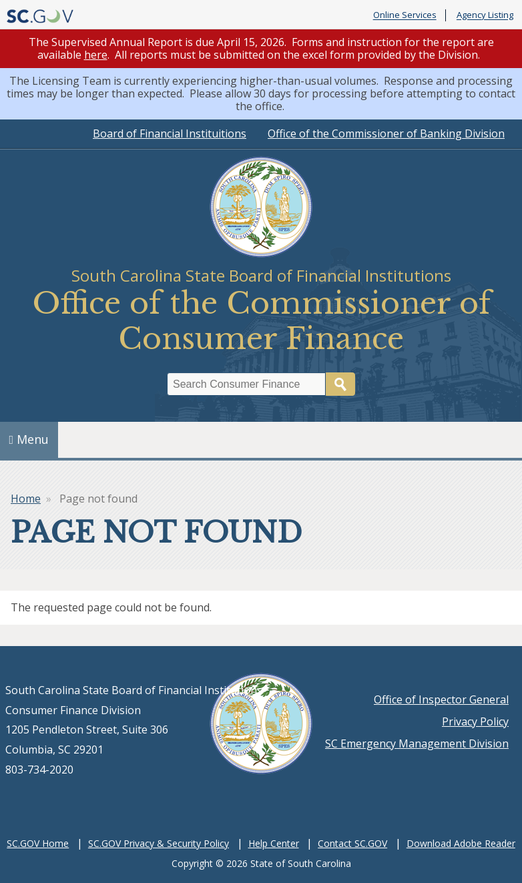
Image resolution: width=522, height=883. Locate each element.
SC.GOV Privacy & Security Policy (158, 843)
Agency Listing (485, 15)
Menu (29, 439)
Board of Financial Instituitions (169, 133)
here (95, 54)
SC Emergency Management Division (417, 743)
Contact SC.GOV (352, 843)
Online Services (405, 15)
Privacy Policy (475, 721)
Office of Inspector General (441, 699)
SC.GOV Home (38, 843)
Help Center (273, 843)
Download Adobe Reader (461, 843)
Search (340, 384)
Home (26, 498)
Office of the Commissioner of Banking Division (386, 133)
